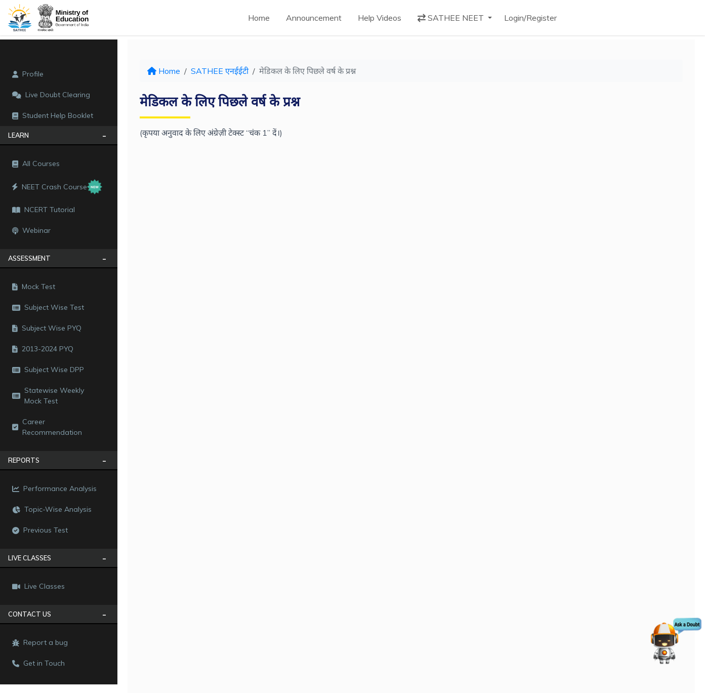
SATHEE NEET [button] (452, 18)
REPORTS (23, 460)
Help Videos (379, 18)
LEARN (18, 135)
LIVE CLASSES (29, 558)
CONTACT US (29, 614)
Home (259, 18)
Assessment (29, 258)
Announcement (314, 18)
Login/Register (530, 18)
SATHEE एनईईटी (219, 71)
